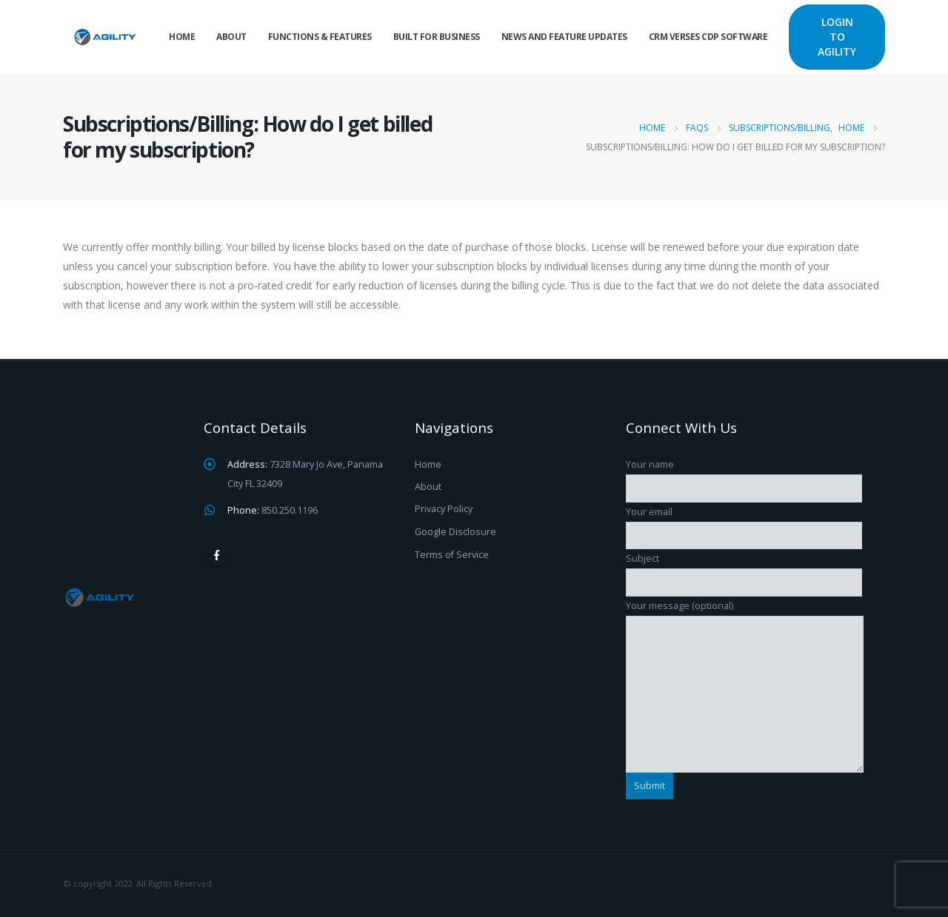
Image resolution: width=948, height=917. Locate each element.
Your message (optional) (745, 649)
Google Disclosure (455, 531)
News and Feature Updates (564, 36)
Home (182, 36)
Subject (744, 570)
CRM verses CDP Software (708, 36)
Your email (744, 523)
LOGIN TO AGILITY (837, 36)
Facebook (216, 555)
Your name (744, 476)
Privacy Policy (444, 509)
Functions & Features (320, 36)
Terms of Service (452, 554)
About (231, 36)
